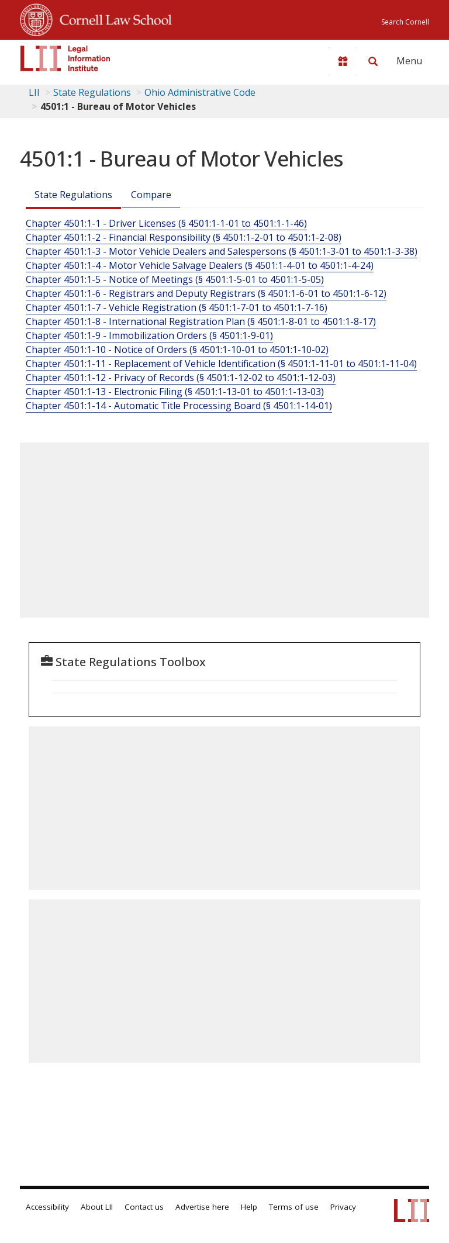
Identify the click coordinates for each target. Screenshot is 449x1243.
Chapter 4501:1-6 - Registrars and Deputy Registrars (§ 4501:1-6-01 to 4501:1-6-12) (206, 293)
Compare (151, 194)
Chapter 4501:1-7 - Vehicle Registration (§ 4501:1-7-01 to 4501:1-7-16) (176, 307)
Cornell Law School (112, 18)
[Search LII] (373, 61)
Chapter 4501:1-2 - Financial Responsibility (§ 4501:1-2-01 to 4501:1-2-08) (183, 237)
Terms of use (294, 1207)
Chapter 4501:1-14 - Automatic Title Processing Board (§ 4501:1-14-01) (179, 405)
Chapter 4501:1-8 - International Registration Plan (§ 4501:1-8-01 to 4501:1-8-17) (201, 321)
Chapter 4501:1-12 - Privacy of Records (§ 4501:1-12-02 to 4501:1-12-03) (181, 377)
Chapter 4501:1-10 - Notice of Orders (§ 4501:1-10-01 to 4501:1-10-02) (177, 349)
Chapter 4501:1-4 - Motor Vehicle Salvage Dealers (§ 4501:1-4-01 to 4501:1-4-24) (200, 265)
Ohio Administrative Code (199, 92)
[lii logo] (65, 58)
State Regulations (92, 92)
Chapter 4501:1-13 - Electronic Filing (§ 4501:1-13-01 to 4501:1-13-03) (175, 391)
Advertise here (202, 1207)
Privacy (343, 1207)
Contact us (144, 1207)
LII (34, 92)
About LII (97, 1207)
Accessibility (47, 1207)
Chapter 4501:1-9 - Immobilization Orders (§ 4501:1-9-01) (149, 335)
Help (249, 1207)
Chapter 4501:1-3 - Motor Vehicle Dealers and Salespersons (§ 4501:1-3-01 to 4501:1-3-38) (221, 251)
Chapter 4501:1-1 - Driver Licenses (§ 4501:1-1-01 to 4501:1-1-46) (166, 223)
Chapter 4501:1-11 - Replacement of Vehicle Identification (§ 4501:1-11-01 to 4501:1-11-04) (221, 363)
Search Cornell (405, 22)
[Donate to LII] (343, 61)
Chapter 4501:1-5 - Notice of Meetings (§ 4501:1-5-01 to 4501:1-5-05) (175, 279)
